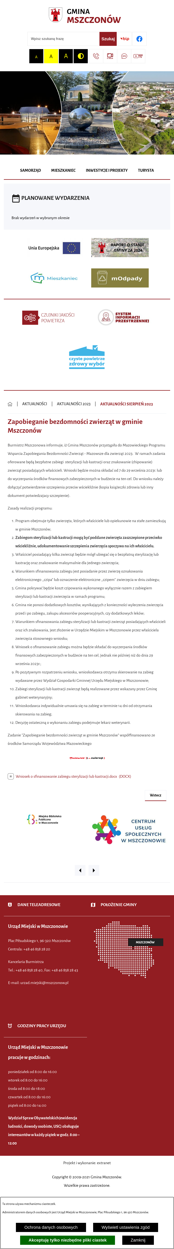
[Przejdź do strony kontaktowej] (96, 56)
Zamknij (138, 1240)
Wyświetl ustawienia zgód (125, 1227)
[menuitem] (30, 170)
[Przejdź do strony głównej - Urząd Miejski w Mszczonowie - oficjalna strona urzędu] (87, 16)
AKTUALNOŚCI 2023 (73, 404)
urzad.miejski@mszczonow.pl (44, 983)
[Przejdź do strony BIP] (125, 39)
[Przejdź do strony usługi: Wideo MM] (138, 56)
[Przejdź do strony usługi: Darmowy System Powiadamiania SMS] (124, 56)
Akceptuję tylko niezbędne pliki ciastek (68, 1240)
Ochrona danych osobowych (51, 1227)
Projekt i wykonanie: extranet (87, 1163)
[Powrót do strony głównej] (10, 404)
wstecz (155, 795)
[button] (87, 762)
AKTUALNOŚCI (34, 404)
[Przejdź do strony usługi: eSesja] (110, 56)
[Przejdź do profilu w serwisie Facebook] (139, 39)
